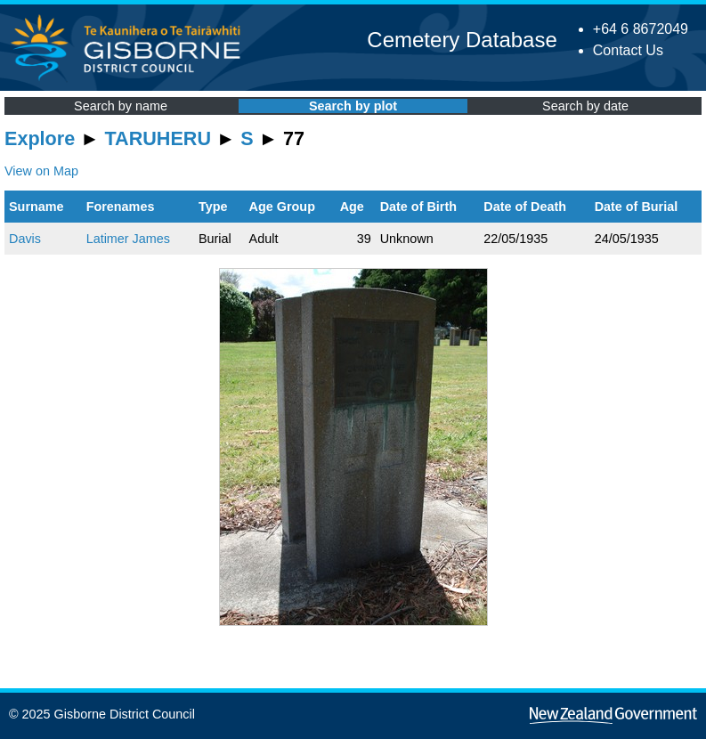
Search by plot (353, 106)
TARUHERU (158, 138)
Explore (39, 138)
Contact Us (628, 50)
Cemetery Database (461, 40)
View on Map (41, 171)
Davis (25, 238)
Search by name (120, 106)
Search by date (585, 106)
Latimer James (128, 238)
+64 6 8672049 (640, 29)
